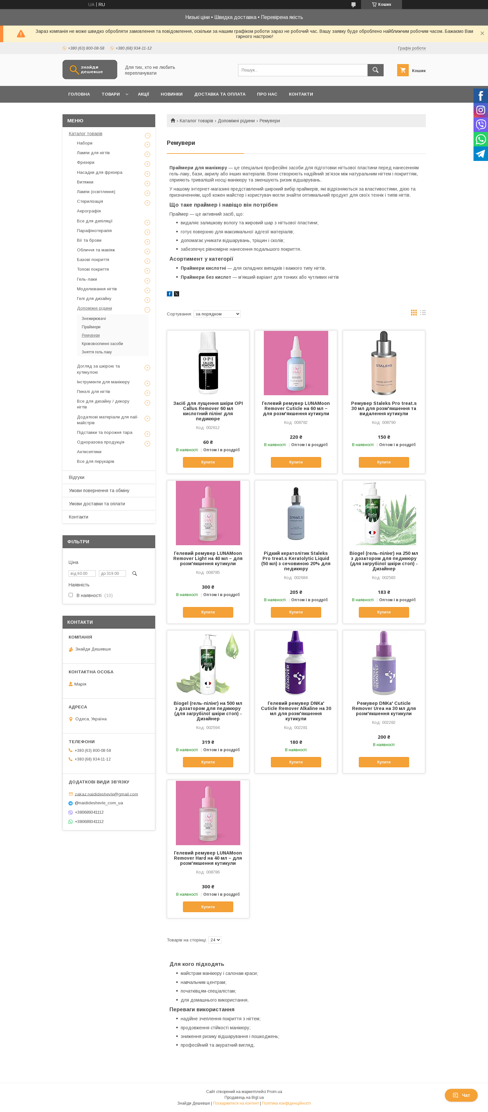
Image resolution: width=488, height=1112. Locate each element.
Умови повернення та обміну (99, 490)
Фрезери (85, 162)
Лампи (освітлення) (96, 191)
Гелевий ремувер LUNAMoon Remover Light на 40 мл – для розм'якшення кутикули (208, 558)
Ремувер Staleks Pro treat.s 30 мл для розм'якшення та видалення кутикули (384, 408)
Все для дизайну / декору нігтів (103, 404)
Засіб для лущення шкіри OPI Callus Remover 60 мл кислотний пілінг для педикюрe (208, 411)
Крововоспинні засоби (102, 343)
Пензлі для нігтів (93, 391)
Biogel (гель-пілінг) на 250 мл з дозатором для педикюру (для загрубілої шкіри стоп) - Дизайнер (383, 561)
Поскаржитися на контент (236, 1103)
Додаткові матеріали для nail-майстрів (108, 420)
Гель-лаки (87, 279)
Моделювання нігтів (97, 288)
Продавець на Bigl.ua (244, 1097)
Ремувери (91, 335)
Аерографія (89, 211)
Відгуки (76, 477)
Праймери (91, 327)
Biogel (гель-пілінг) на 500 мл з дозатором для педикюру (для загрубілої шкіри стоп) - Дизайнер (208, 711)
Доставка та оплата (219, 94)
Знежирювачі (94, 318)
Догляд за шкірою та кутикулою (98, 369)
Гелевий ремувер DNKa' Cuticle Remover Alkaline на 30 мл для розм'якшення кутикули (296, 711)
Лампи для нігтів (93, 152)
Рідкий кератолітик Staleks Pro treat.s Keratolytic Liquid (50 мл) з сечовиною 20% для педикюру (295, 561)
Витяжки (85, 182)
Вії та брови (89, 240)
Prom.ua (274, 1091)
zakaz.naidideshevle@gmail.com (106, 793)
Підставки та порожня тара (104, 432)
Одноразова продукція (100, 442)
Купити (208, 462)
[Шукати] (376, 70)
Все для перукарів (95, 461)
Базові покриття (93, 259)
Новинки (172, 94)
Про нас (267, 94)
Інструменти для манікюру (103, 381)
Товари (110, 94)
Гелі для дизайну (94, 298)
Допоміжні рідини (236, 120)
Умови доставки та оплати (97, 503)
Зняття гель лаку (97, 352)
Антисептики (89, 451)
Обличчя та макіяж (96, 250)
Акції (143, 94)
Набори (84, 143)
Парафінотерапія (94, 230)
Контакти (301, 94)
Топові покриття (93, 269)
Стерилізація (90, 201)
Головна (79, 94)
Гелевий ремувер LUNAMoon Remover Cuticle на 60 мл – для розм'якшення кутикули (296, 408)
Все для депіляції (95, 221)
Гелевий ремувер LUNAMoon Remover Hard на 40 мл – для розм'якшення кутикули (208, 858)
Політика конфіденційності (286, 1103)
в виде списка (423, 314)
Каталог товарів (196, 120)
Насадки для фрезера (99, 172)
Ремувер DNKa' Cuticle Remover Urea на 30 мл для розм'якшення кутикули (384, 708)
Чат (461, 1095)
